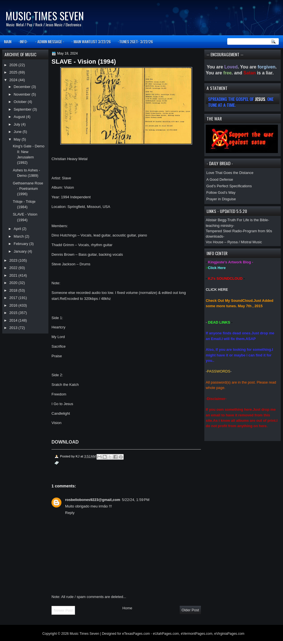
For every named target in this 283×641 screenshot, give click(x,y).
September (23, 109)
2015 (13, 313)
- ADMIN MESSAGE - (49, 41)
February (21, 244)
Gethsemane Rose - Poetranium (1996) (28, 188)
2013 (13, 328)
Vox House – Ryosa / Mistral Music (234, 242)
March (19, 236)
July (17, 124)
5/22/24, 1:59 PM (135, 500)
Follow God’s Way (220, 192)
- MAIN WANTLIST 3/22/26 (91, 41)
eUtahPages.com (166, 634)
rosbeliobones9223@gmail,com (92, 500)
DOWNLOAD (65, 442)
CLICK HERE (217, 289)
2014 (13, 320)
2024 (13, 80)
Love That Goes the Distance (229, 173)
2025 (13, 72)
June (18, 132)
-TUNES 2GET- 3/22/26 (135, 41)
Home (127, 608)
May (18, 139)
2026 (13, 65)
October (20, 102)
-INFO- (23, 41)
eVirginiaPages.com (229, 634)
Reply (69, 513)
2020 (13, 283)
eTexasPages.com (136, 634)
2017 (13, 298)
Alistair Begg (216, 220)
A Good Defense (219, 179)
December (22, 87)
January (20, 251)
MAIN (7, 41)
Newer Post (63, 610)
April (18, 229)
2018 (13, 290)
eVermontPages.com (196, 634)
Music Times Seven (44, 15)
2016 (13, 305)
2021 (13, 275)
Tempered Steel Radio (224, 231)
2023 (13, 260)
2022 (13, 268)
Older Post (190, 610)
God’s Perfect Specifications (229, 186)
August (20, 117)
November (22, 94)
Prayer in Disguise (221, 199)
